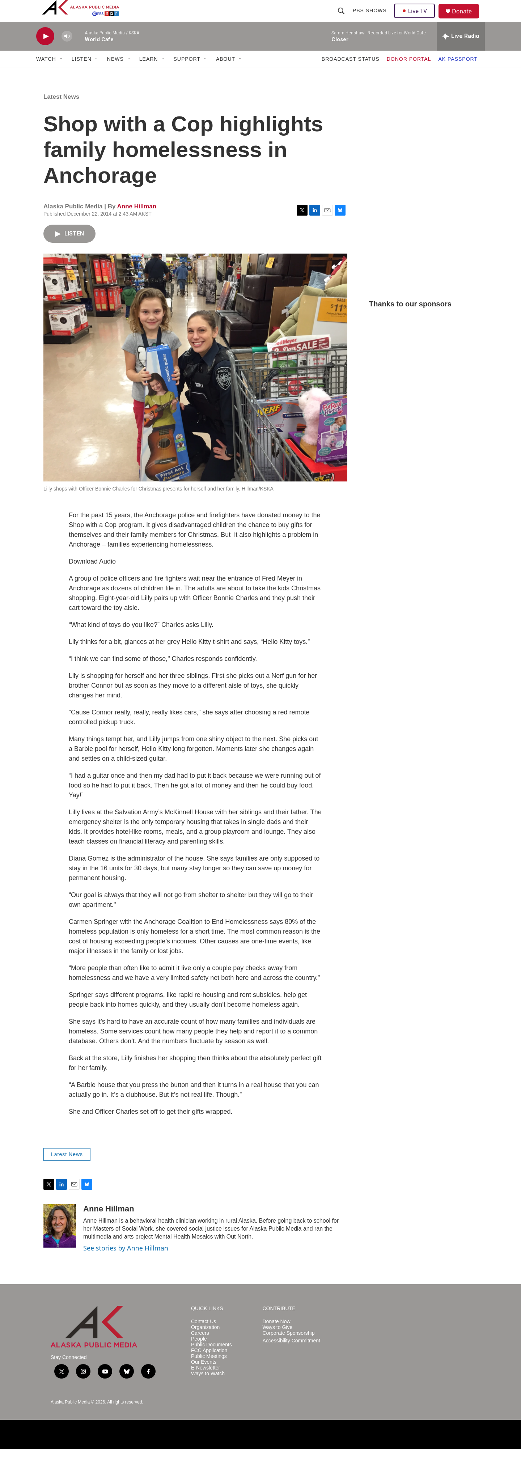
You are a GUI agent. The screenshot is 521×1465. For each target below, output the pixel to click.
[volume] (67, 52)
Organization (205, 1343)
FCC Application (209, 1367)
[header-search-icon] (342, 19)
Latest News (61, 113)
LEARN (148, 75)
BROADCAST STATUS (351, 75)
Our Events (203, 1378)
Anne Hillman (136, 222)
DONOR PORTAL (409, 75)
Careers (200, 1349)
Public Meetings (209, 1372)
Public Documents (211, 1361)
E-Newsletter (205, 1384)
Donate (466, 20)
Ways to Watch (208, 1390)
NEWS (115, 75)
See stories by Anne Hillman (125, 1264)
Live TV (416, 18)
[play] (45, 52)
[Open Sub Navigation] (61, 75)
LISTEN (82, 75)
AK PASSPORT (458, 75)
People (199, 1355)
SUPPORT (186, 75)
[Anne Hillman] (59, 1242)
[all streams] (461, 52)
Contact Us (203, 1338)
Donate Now (277, 1338)
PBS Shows (370, 19)
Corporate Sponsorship (289, 1349)
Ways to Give (278, 1343)
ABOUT (225, 75)
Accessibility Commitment (291, 1357)
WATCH (46, 75)
